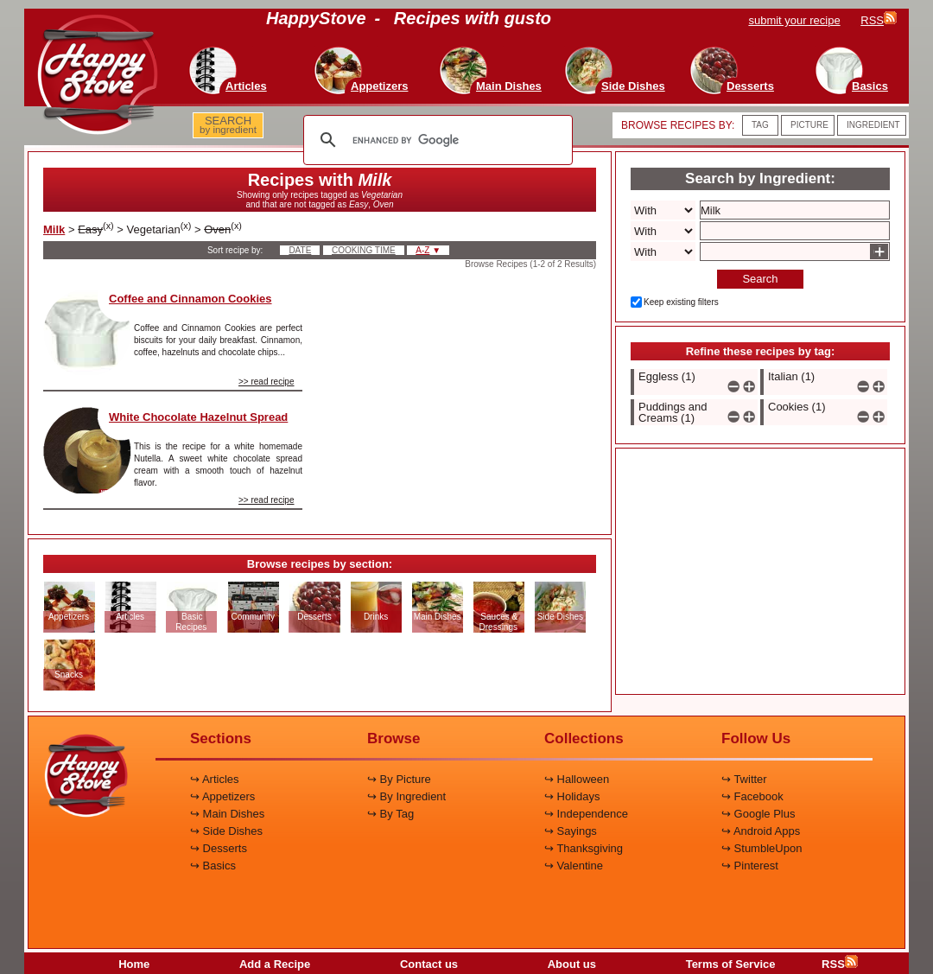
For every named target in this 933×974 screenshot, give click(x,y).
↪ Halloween (576, 779)
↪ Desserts (218, 848)
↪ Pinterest (749, 865)
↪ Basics (213, 865)
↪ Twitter (744, 779)
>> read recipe (266, 381)
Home (133, 964)
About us (572, 964)
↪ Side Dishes (226, 830)
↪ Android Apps (760, 830)
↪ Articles (214, 779)
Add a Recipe (274, 964)
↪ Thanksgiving (583, 848)
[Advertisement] (463, 397)
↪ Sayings (570, 830)
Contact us (429, 964)
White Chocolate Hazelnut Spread (198, 417)
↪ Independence (586, 813)
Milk (54, 229)
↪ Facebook (752, 796)
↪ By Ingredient (406, 796)
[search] (435, 140)
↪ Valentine (573, 865)
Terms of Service (731, 964)
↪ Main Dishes (227, 813)
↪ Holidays (572, 796)
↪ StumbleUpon (761, 848)
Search (760, 278)
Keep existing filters (681, 302)
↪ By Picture (399, 779)
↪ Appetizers (222, 796)
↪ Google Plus (758, 813)
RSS (840, 964)
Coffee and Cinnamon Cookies (190, 298)
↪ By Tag (390, 813)
